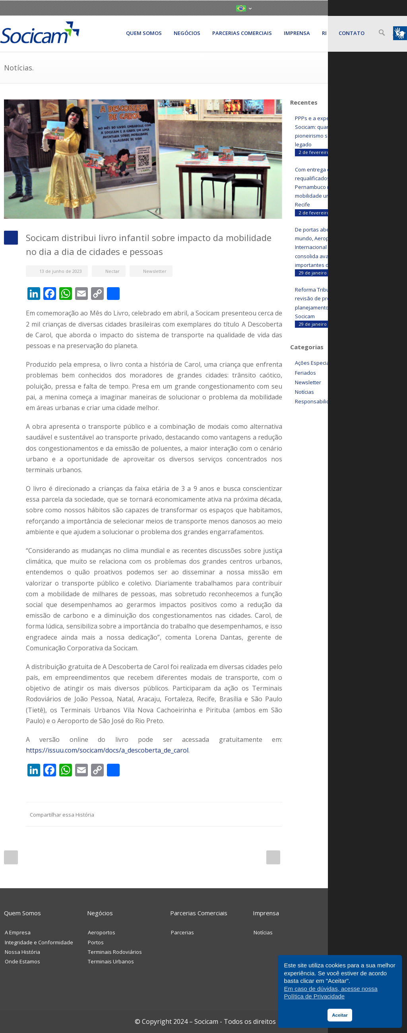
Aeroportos (101, 932)
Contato (351, 33)
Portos (96, 942)
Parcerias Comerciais (242, 33)
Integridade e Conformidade (39, 942)
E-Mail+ (274, 814)
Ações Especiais (314, 362)
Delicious (242, 814)
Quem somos (144, 33)
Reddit (211, 814)
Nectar (112, 271)
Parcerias (182, 932)
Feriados (305, 372)
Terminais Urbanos (111, 961)
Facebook (179, 814)
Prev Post (11, 857)
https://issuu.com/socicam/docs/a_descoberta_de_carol (107, 750)
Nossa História (22, 951)
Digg (227, 814)
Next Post (273, 857)
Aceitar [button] (340, 1014)
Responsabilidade (317, 401)
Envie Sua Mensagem (363, 932)
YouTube (370, 8)
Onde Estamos (22, 961)
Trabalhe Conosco (359, 951)
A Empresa (18, 932)
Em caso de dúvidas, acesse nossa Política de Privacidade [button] (331, 992)
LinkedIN (354, 8)
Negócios (187, 33)
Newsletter (155, 271)
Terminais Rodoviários (115, 951)
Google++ (258, 814)
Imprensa (297, 33)
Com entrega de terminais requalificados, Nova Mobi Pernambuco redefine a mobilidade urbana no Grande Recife (331, 187)
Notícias (304, 391)
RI (324, 33)
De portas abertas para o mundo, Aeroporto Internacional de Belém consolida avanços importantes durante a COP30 (330, 247)
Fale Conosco (353, 942)
